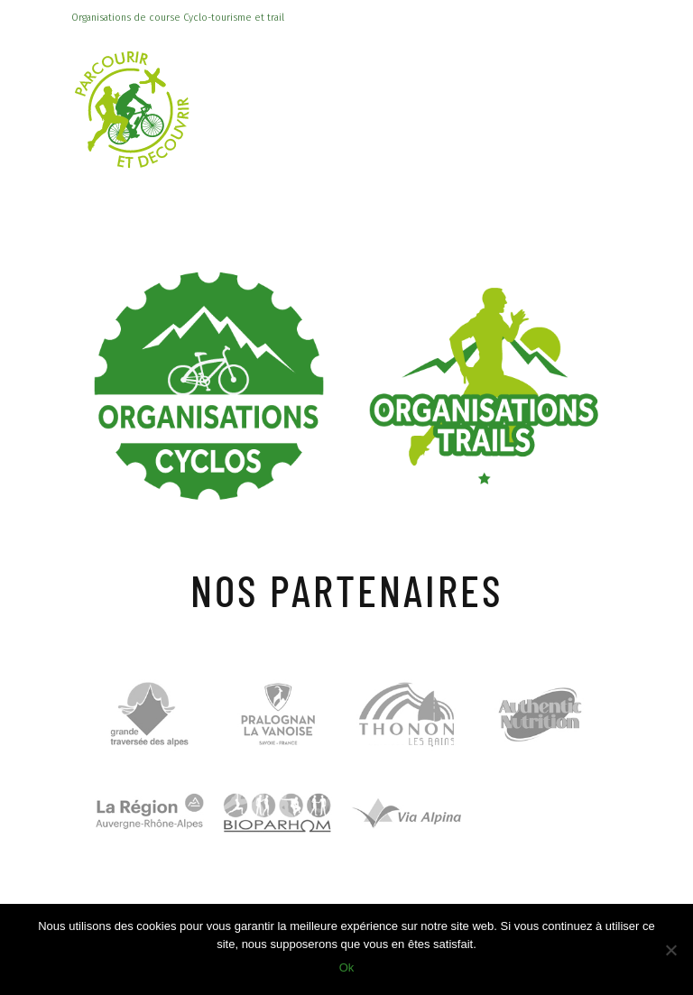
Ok (347, 967)
